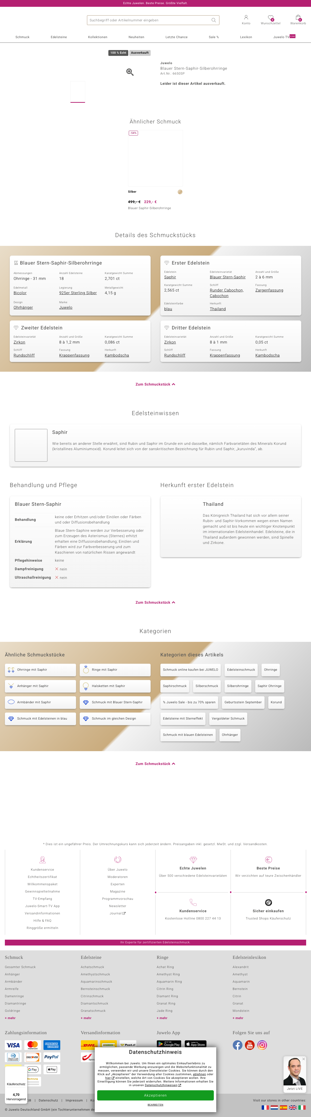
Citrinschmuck (92, 996)
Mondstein (241, 1011)
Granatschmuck (93, 1011)
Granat (238, 1003)
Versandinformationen (42, 913)
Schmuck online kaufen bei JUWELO (190, 715)
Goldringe (12, 1011)
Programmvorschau (117, 899)
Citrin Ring (165, 989)
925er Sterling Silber (78, 338)
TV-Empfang (42, 899)
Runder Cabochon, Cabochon (227, 338)
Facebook (237, 1045)
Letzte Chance (176, 37)
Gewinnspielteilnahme (42, 891)
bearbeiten (156, 1105)
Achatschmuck (92, 967)
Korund (276, 748)
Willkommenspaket (42, 884)
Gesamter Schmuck (20, 967)
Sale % (214, 37)
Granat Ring (166, 1003)
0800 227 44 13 (208, 918)
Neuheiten (136, 37)
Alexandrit (241, 967)
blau (168, 354)
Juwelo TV (284, 37)
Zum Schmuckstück (153, 430)
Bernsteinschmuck (95, 989)
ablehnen (199, 1074)
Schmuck (23, 37)
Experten (118, 884)
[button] (246, 20)
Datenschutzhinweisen (161, 1085)
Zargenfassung (269, 336)
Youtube (250, 1045)
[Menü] (24, 1069)
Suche (214, 20)
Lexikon (246, 37)
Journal (116, 913)
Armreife (12, 989)
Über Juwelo (118, 870)
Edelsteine (59, 37)
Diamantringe (15, 1003)
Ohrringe (270, 715)
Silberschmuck (207, 731)
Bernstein (240, 989)
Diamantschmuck (94, 1003)
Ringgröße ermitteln (42, 928)
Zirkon (19, 387)
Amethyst (240, 974)
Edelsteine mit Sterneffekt (183, 764)
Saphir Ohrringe (270, 731)
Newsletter (117, 906)
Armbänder (13, 982)
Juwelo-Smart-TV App (42, 906)
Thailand (218, 354)
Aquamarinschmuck (96, 982)
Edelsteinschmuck (241, 715)
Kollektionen (97, 37)
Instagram (262, 1045)
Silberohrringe (238, 731)
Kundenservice (42, 870)
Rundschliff (24, 401)
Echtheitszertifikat (42, 877)
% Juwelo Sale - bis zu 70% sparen (189, 748)
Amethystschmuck (95, 974)
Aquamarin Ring (169, 982)
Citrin (237, 996)
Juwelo (66, 353)
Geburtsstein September (243, 748)
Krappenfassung (74, 401)
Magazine (117, 891)
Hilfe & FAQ (43, 921)
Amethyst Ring (168, 974)
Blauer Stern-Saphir (228, 323)
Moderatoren (118, 877)
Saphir (170, 323)
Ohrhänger (23, 353)
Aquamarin (241, 982)
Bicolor (20, 338)
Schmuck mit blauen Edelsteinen (188, 780)
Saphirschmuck (175, 731)
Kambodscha (117, 401)
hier (108, 1078)
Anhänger (12, 974)
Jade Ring (165, 1011)
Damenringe (14, 996)
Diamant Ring (167, 996)
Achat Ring (165, 967)
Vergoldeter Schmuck (228, 764)
